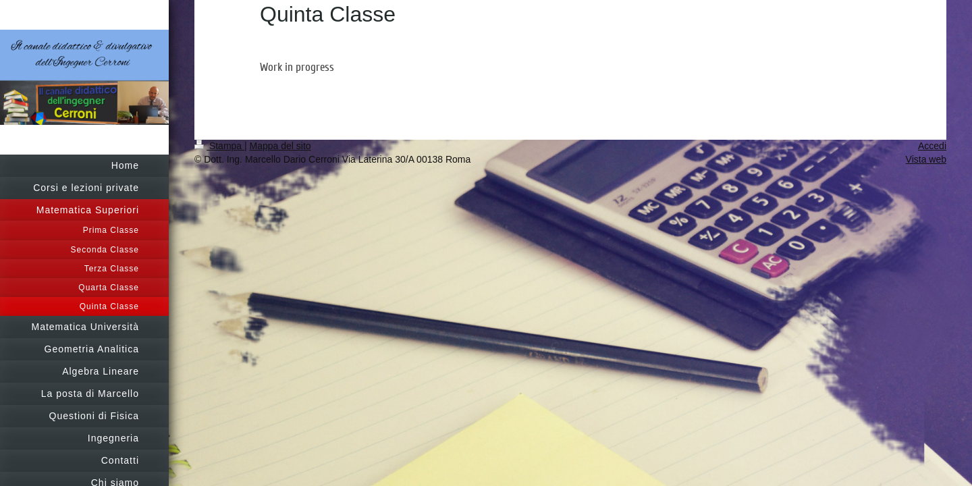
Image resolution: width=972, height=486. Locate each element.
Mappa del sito (280, 145)
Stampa (219, 145)
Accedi (932, 145)
